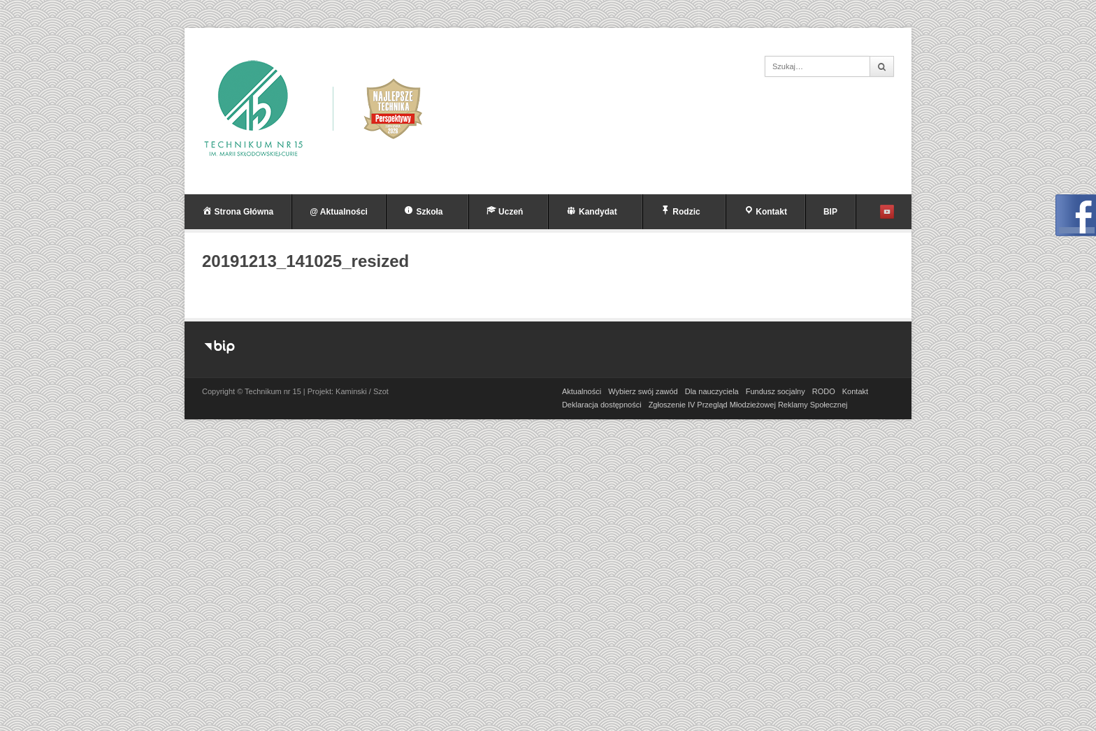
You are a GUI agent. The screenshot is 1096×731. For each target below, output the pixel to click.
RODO (823, 391)
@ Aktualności (339, 212)
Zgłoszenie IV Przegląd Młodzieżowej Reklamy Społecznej (748, 404)
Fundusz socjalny (775, 391)
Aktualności (581, 391)
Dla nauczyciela (712, 391)
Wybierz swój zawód (643, 391)
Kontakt (855, 391)
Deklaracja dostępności (602, 404)
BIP (830, 212)
